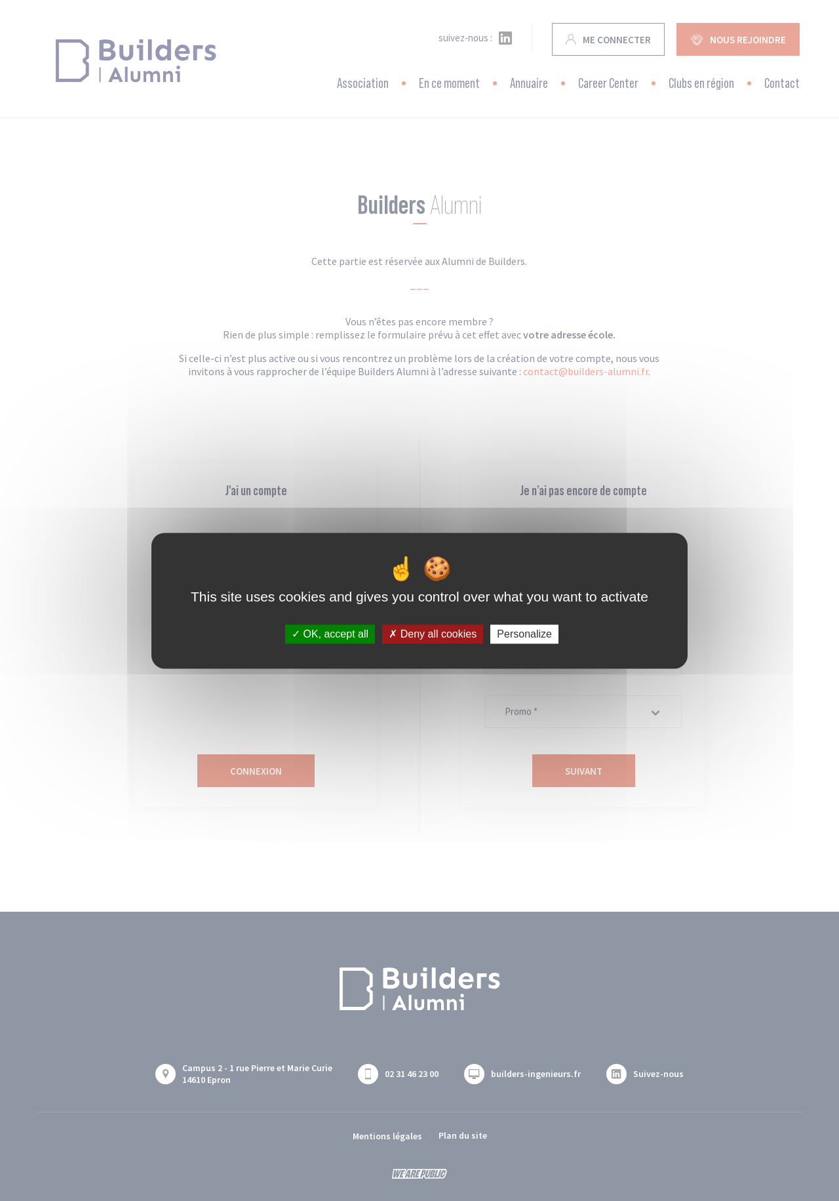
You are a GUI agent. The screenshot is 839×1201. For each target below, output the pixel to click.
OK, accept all (330, 634)
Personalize (524, 634)
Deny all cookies (433, 634)
